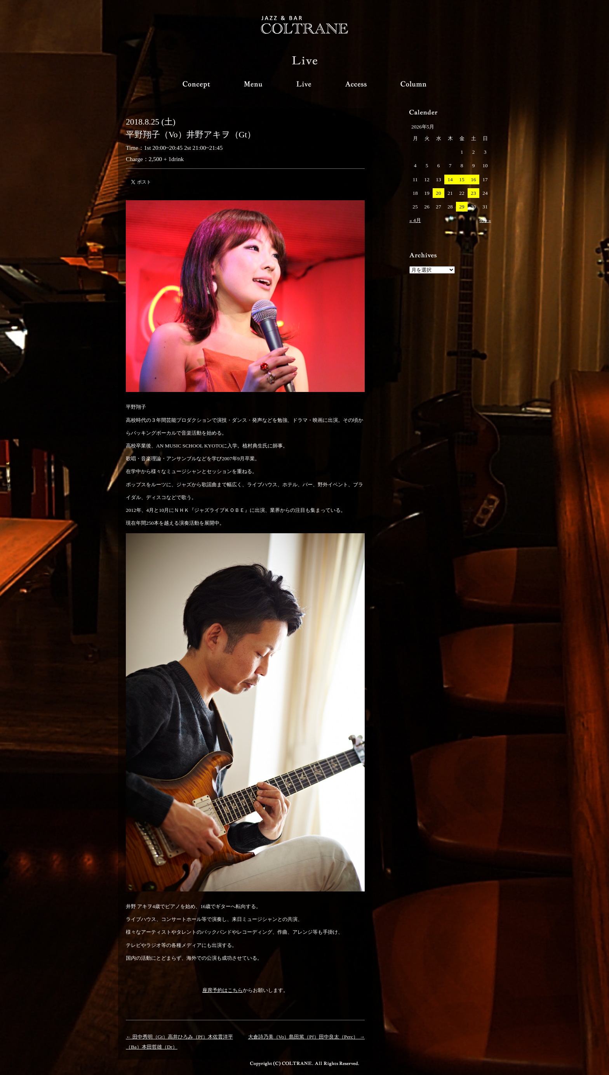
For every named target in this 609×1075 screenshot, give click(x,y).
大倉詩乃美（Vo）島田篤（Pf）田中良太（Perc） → (306, 1037)
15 (461, 179)
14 (449, 179)
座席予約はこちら (222, 990)
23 (473, 193)
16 (473, 179)
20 (438, 193)
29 (461, 207)
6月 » (485, 220)
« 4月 (415, 220)
